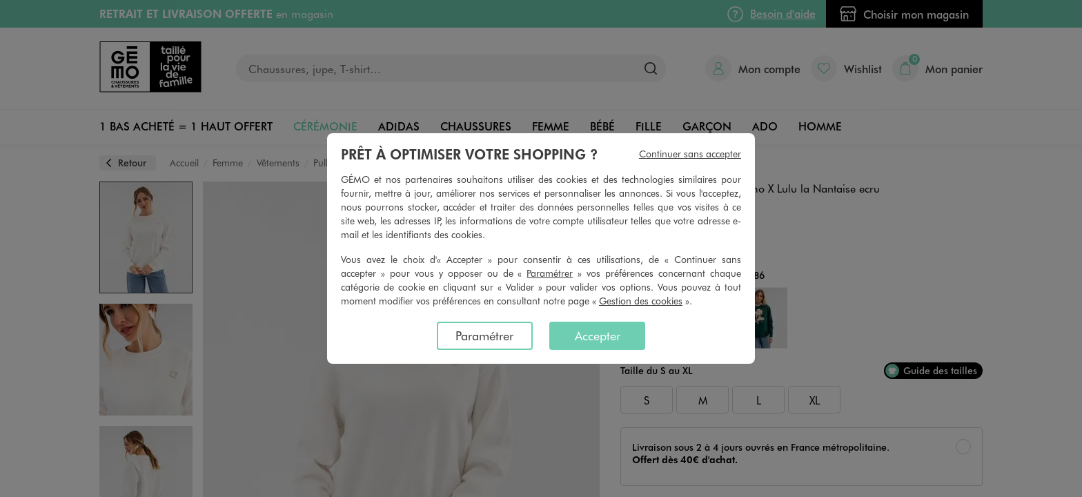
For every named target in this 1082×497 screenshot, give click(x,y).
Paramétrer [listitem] (484, 335)
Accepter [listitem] (597, 335)
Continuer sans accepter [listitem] (690, 153)
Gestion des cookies (640, 300)
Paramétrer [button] (550, 273)
